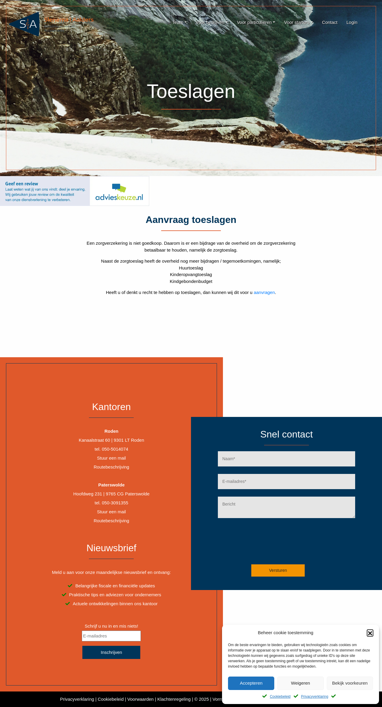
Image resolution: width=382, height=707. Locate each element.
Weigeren (300, 683)
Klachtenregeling (174, 699)
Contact (330, 22)
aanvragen (264, 292)
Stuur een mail (111, 457)
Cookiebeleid (280, 696)
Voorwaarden (140, 699)
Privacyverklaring (314, 696)
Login (352, 22)
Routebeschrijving (111, 466)
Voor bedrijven (210, 22)
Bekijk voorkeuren (350, 683)
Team (177, 22)
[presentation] (289, 545)
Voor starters (296, 22)
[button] (370, 633)
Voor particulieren (254, 22)
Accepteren (251, 683)
